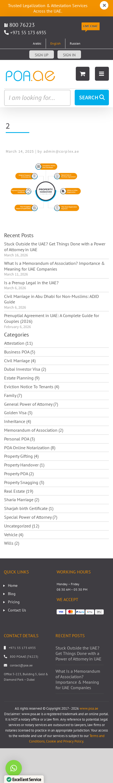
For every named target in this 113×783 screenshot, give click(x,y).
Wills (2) (11, 543)
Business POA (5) (19, 352)
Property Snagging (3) (24, 482)
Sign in (69, 55)
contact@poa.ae (21, 665)
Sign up (41, 55)
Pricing (14, 601)
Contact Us (17, 610)
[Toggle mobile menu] (102, 74)
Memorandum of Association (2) (33, 430)
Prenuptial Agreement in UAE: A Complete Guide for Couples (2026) (51, 318)
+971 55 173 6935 (28, 33)
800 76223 (19, 24)
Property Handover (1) (24, 465)
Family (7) (13, 395)
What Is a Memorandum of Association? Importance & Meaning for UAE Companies (54, 266)
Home (13, 585)
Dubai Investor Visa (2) (25, 369)
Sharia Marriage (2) (21, 499)
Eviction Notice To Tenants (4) (31, 386)
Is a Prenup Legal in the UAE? (31, 282)
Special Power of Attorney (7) (30, 517)
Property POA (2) (19, 473)
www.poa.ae (89, 708)
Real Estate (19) (18, 491)
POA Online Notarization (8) (29, 447)
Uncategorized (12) (21, 526)
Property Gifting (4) (21, 456)
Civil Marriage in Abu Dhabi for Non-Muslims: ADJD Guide (51, 299)
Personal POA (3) (19, 439)
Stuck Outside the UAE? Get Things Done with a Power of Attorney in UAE (54, 246)
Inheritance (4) (17, 421)
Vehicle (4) (13, 534)
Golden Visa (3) (18, 412)
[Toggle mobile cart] (82, 74)
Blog (12, 593)
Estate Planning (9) (21, 378)
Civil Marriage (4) (20, 360)
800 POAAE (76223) (24, 656)
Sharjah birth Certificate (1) (28, 508)
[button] (13, 768)
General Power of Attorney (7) (31, 404)
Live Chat (90, 26)
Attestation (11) (18, 343)
